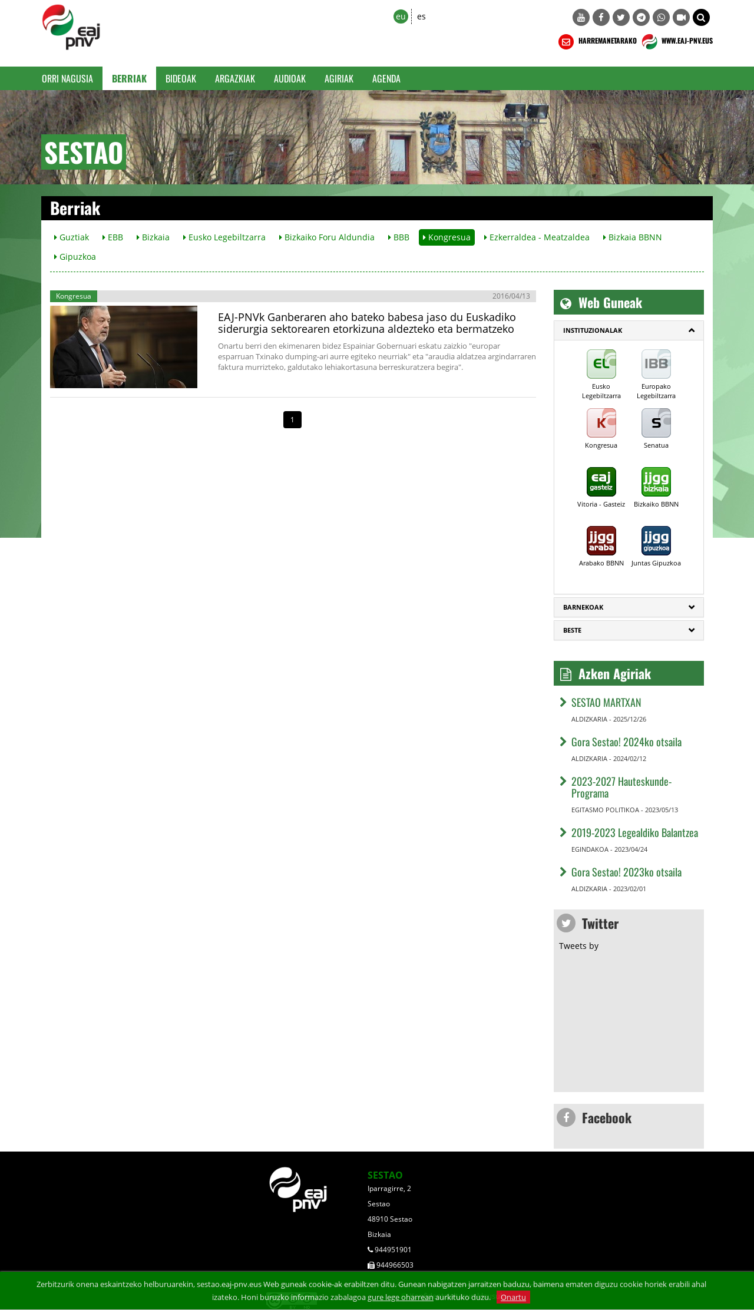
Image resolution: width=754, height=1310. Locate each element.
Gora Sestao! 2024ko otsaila (626, 741)
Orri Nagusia (67, 78)
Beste (572, 630)
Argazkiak (235, 78)
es (421, 16)
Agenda (386, 78)
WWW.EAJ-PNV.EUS (676, 41)
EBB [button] (112, 237)
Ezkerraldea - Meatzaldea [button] (537, 237)
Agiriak (339, 78)
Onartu (513, 1297)
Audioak (290, 78)
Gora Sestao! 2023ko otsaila (626, 871)
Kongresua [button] (447, 237)
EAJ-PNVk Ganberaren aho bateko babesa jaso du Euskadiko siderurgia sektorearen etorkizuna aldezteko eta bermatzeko (367, 323)
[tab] (628, 330)
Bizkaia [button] (153, 237)
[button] (701, 17)
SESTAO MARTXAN (606, 702)
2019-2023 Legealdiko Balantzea (634, 832)
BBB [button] (398, 237)
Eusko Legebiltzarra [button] (224, 237)
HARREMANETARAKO (596, 41)
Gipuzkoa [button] (75, 256)
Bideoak (181, 78)
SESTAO (385, 1175)
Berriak (129, 78)
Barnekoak (583, 607)
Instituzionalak (592, 330)
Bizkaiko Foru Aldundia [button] (327, 237)
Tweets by (578, 945)
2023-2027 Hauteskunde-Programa (621, 786)
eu (401, 16)
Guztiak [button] (71, 237)
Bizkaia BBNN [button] (632, 237)
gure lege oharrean (401, 1297)
